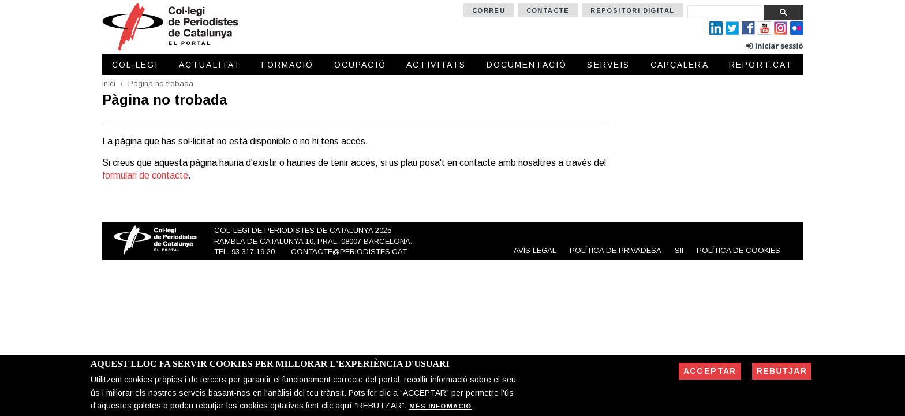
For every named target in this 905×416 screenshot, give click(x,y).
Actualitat (210, 64)
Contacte (548, 10)
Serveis (608, 64)
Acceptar (709, 371)
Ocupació (360, 64)
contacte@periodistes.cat (349, 251)
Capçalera (679, 64)
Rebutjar (782, 371)
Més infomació (440, 406)
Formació (287, 64)
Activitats (436, 64)
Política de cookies (738, 250)
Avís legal (535, 250)
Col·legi (135, 64)
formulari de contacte (145, 175)
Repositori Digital (632, 10)
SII (679, 250)
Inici (108, 83)
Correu (488, 10)
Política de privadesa (615, 250)
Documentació (527, 64)
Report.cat (760, 64)
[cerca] (724, 11)
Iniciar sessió (779, 45)
